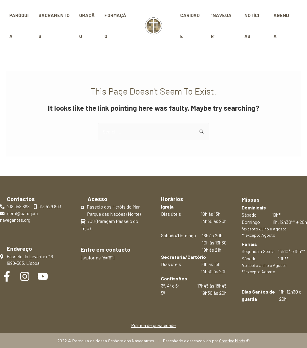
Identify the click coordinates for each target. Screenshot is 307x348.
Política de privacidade (153, 325)
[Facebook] (6, 276)
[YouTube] (42, 276)
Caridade (189, 25)
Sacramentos (54, 25)
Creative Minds (232, 340)
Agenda (280, 25)
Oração (87, 25)
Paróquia (18, 25)
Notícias (253, 25)
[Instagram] (24, 276)
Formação (115, 25)
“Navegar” (222, 25)
